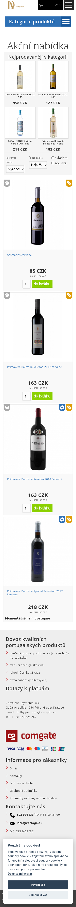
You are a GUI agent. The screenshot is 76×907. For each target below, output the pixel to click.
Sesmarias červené (19, 255)
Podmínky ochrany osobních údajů (33, 798)
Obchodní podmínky (23, 790)
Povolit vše (38, 884)
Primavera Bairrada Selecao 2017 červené (34, 367)
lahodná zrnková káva (25, 672)
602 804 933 (25, 814)
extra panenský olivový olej (28, 680)
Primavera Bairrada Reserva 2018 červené (34, 479)
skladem (61, 158)
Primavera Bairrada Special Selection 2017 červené (35, 592)
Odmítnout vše (38, 894)
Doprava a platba (22, 783)
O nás (14, 768)
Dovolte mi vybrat (20, 874)
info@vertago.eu (29, 823)
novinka (60, 163)
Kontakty (16, 776)
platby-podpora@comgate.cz (36, 712)
